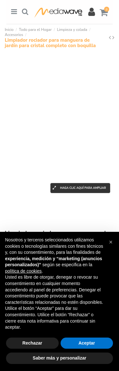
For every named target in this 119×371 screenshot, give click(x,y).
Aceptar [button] (86, 343)
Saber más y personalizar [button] (59, 357)
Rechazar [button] (32, 343)
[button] (111, 242)
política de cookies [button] (23, 271)
